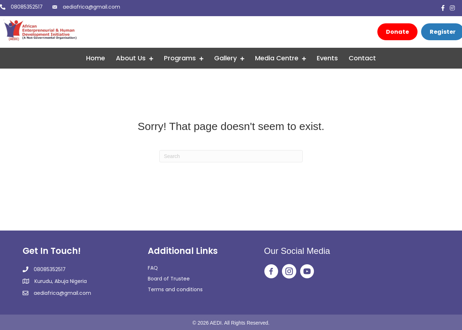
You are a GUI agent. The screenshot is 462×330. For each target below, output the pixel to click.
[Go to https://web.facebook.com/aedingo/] (271, 271)
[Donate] (397, 31)
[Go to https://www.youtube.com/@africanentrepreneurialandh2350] (307, 271)
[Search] (231, 156)
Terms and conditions (175, 289)
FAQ (153, 267)
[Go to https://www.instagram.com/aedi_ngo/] (289, 271)
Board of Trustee (169, 278)
